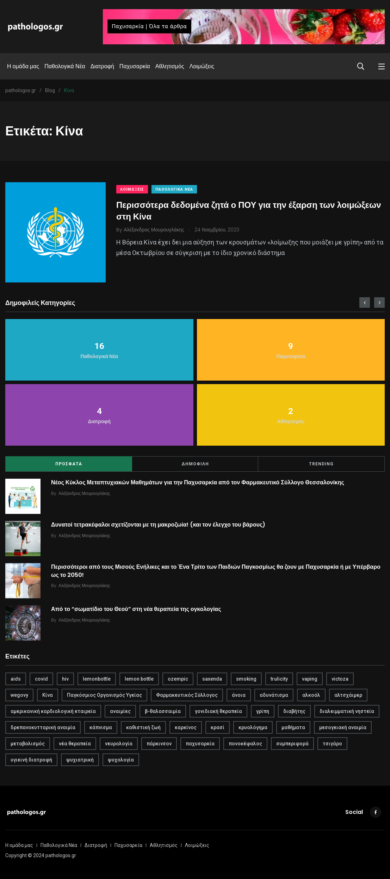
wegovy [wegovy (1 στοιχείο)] (19, 695)
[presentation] (364, 302)
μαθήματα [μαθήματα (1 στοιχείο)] (293, 727)
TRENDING (321, 463)
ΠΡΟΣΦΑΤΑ (68, 463)
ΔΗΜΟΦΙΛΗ (195, 463)
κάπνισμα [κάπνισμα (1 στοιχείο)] (100, 727)
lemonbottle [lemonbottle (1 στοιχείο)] (97, 679)
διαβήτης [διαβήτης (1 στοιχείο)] (294, 711)
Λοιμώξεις (202, 66)
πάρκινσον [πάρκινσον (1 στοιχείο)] (159, 743)
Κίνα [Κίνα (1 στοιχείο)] (47, 695)
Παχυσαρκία (134, 66)
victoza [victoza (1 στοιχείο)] (340, 679)
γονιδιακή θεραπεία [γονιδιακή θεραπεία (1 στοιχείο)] (218, 711)
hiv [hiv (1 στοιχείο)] (65, 679)
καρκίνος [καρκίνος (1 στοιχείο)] (186, 727)
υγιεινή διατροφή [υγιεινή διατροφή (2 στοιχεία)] (31, 760)
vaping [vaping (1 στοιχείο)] (309, 679)
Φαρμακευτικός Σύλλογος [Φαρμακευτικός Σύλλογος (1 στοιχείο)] (187, 695)
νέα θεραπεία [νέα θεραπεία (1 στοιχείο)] (75, 743)
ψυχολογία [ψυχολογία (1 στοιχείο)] (121, 760)
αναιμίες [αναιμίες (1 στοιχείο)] (120, 711)
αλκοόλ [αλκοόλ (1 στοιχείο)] (311, 695)
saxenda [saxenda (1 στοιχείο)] (212, 679)
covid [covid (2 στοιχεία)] (41, 679)
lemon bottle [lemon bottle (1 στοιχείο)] (139, 679)
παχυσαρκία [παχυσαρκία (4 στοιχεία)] (200, 743)
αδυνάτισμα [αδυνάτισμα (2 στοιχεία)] (274, 695)
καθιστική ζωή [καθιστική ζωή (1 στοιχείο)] (143, 727)
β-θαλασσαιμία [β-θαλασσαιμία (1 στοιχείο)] (163, 711)
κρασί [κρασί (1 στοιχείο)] (217, 727)
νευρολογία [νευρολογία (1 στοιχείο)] (118, 743)
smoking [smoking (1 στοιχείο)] (246, 679)
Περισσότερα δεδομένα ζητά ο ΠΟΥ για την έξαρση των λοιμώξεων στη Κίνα (248, 210)
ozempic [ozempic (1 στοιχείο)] (178, 679)
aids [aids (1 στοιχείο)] (16, 679)
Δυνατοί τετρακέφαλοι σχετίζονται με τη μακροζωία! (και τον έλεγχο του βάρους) (158, 525)
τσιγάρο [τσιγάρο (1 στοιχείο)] (332, 743)
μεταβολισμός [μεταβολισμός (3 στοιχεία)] (28, 743)
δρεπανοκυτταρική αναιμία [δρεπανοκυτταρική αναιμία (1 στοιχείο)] (43, 727)
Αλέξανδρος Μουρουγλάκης (84, 493)
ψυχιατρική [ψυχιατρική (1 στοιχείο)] (80, 760)
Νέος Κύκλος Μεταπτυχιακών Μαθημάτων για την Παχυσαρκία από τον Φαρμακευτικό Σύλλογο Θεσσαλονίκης (197, 482)
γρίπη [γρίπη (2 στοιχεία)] (262, 711)
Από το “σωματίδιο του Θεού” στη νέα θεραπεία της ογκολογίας (136, 609)
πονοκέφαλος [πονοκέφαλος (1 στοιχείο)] (245, 743)
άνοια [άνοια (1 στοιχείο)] (239, 695)
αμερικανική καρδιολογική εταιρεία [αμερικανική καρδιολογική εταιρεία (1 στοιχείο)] (53, 711)
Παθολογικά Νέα (64, 66)
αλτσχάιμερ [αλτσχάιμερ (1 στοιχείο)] (348, 695)
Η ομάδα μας (23, 66)
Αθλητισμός (169, 66)
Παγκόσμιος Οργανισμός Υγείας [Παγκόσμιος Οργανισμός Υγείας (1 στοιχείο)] (104, 695)
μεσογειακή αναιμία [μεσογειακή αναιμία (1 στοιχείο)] (342, 727)
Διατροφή (102, 66)
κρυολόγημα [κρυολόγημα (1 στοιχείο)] (253, 727)
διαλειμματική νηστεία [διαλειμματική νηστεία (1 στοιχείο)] (347, 711)
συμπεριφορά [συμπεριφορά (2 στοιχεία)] (292, 743)
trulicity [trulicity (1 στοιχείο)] (279, 679)
